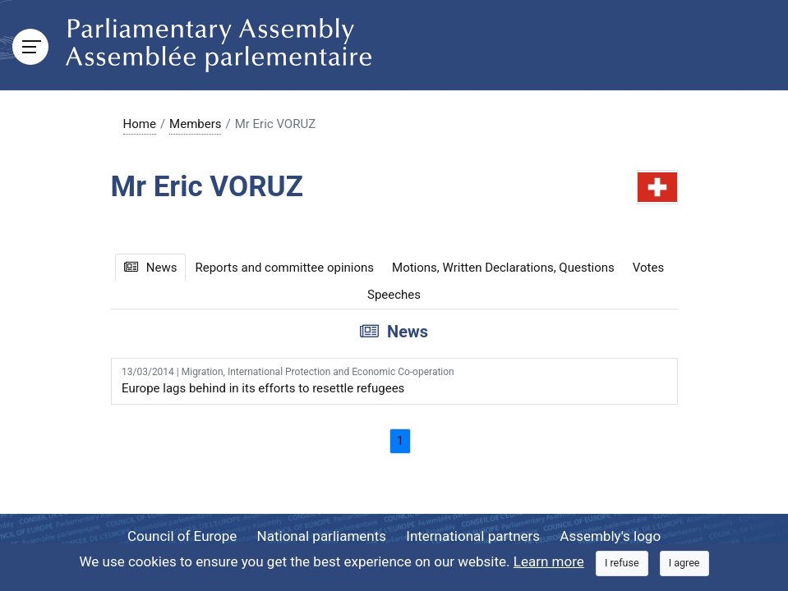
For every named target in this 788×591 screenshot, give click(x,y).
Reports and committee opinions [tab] (284, 267)
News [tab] (150, 267)
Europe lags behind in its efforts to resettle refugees (394, 380)
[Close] (622, 563)
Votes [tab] (648, 267)
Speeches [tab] (394, 294)
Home (139, 124)
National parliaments (321, 536)
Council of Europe (182, 536)
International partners (473, 536)
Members (195, 124)
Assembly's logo (610, 536)
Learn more (549, 561)
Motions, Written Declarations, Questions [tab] (503, 267)
